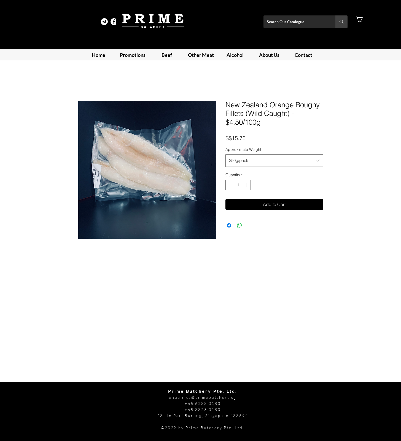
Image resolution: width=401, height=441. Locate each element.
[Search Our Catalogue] (295, 21)
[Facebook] (114, 21)
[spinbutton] (238, 185)
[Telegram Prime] (104, 21)
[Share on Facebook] (229, 225)
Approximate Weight (243, 149)
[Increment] (246, 185)
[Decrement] (229, 185)
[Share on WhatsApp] (239, 225)
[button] (362, 19)
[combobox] (274, 160)
